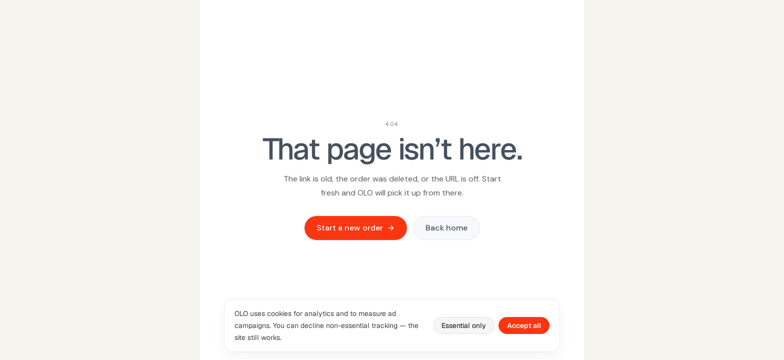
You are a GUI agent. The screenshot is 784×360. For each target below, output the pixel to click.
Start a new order (355, 227)
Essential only (464, 325)
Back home (447, 227)
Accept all (524, 325)
